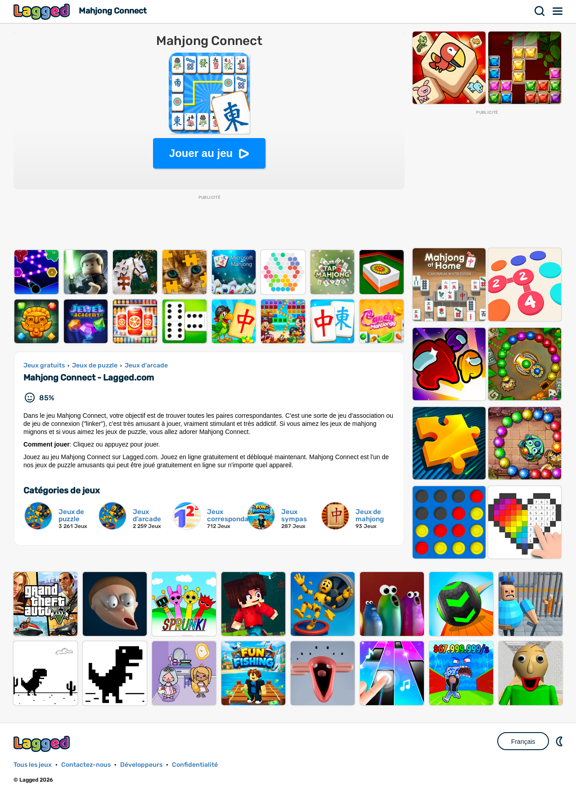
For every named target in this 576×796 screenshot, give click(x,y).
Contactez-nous (86, 765)
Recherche (540, 11)
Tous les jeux (33, 765)
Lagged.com (43, 743)
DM (560, 741)
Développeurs (141, 765)
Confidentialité (195, 765)
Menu (558, 11)
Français (523, 741)
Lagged (43, 11)
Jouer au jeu (201, 153)
